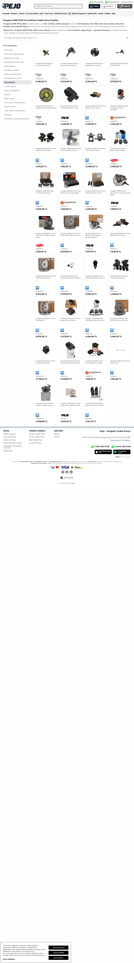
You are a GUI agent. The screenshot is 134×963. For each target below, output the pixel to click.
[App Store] (103, 452)
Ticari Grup (48, 13)
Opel (41, 13)
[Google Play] (122, 452)
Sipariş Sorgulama (77, 13)
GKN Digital (71, 483)
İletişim (108, 13)
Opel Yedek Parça (35, 440)
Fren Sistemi (9, 82)
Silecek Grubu (9, 107)
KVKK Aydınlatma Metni (12, 443)
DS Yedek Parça (35, 443)
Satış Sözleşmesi (9, 437)
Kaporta (7, 94)
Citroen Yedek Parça (36, 437)
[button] (67, 478)
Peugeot (14, 13)
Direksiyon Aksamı (11, 70)
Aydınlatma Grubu (11, 58)
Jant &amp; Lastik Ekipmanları (16, 119)
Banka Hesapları (9, 434)
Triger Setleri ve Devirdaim (15, 111)
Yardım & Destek (126, 2)
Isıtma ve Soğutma (12, 90)
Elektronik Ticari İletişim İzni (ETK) (12, 447)
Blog (113, 13)
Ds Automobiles (32, 13)
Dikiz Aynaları (9, 66)
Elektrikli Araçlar (60, 13)
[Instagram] (62, 472)
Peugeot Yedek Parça (37, 434)
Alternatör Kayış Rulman (14, 54)
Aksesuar (8, 115)
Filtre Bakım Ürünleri (12, 78)
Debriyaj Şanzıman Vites (14, 62)
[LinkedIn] (71, 472)
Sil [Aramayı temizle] (127, 38)
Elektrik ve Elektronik (12, 74)
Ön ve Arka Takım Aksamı (14, 103)
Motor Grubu (9, 99)
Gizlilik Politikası (9, 440)
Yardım (101, 13)
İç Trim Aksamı (10, 86)
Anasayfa (6, 13)
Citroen (22, 13)
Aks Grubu (8, 50)
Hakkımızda (92, 13)
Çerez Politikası (9, 959)
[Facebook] (67, 472)
